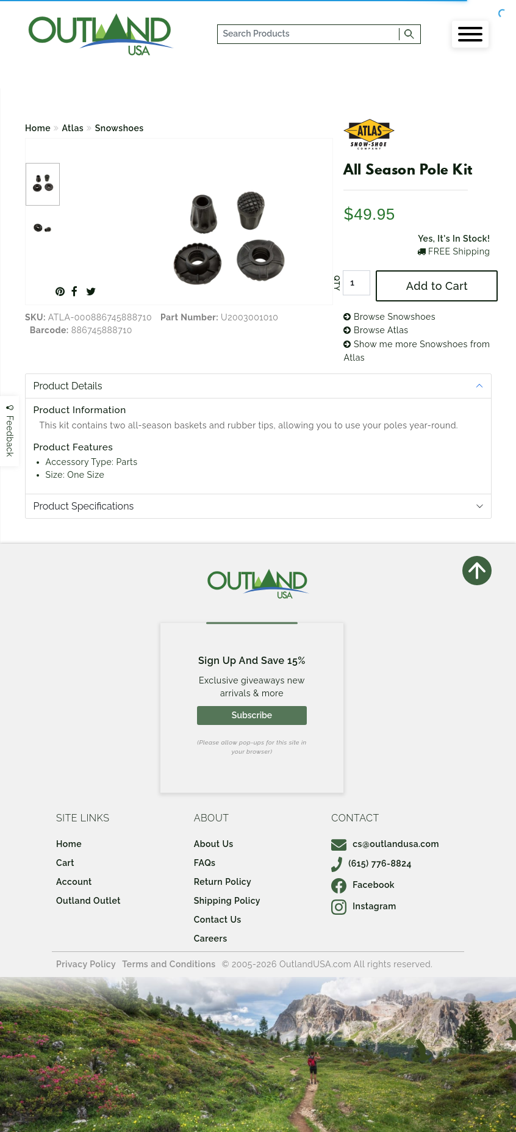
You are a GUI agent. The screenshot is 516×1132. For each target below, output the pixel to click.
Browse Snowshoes (389, 317)
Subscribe (252, 715)
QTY (336, 283)
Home (38, 128)
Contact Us (218, 920)
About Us (214, 844)
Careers (211, 938)
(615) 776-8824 (371, 863)
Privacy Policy (86, 964)
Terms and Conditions (169, 964)
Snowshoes (119, 128)
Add (437, 285)
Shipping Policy (227, 901)
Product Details (68, 386)
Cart (65, 863)
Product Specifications (84, 506)
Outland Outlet (88, 901)
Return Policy (222, 882)
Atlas (73, 128)
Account (74, 882)
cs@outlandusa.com (385, 844)
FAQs (205, 863)
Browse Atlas (375, 330)
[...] (308, 34)
